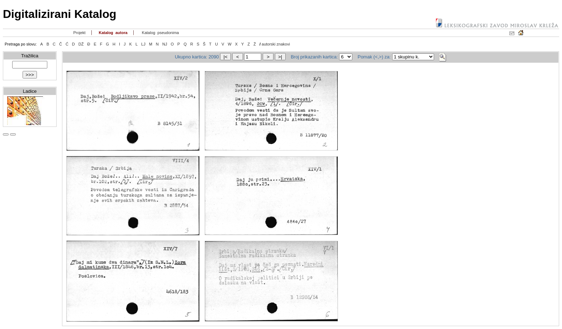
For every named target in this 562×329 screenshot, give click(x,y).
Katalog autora (112, 32)
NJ (164, 44)
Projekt (78, 32)
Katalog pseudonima (160, 32)
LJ (143, 44)
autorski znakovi (276, 44)
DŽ (81, 44)
